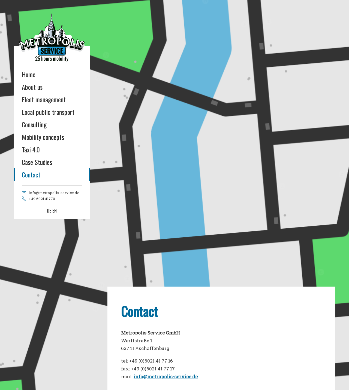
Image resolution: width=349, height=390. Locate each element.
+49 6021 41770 (42, 198)
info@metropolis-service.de (166, 376)
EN (54, 210)
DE (49, 210)
